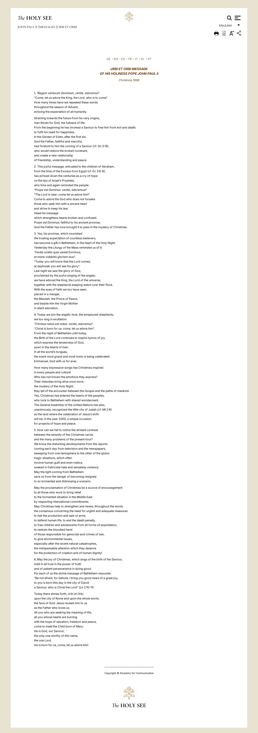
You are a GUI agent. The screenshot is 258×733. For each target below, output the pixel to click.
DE (109, 59)
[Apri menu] (237, 18)
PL (142, 59)
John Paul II (28, 27)
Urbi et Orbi (67, 27)
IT (136, 59)
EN (116, 59)
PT (149, 59)
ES (123, 59)
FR (130, 59)
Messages (47, 27)
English (227, 26)
